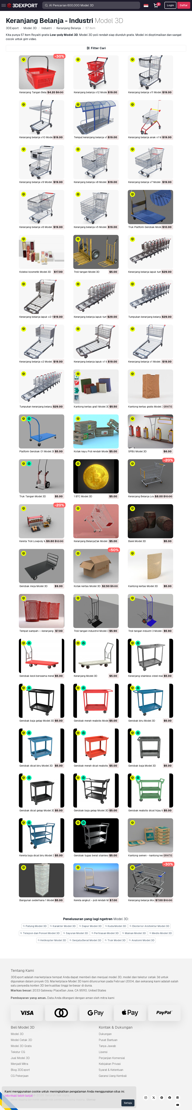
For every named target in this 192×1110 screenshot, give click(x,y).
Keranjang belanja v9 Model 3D (37, 182)
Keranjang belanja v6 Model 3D (37, 227)
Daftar (184, 5)
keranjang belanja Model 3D (144, 900)
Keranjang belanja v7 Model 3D (146, 182)
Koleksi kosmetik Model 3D (35, 271)
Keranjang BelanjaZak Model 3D (92, 541)
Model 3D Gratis (21, 1046)
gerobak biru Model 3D (141, 720)
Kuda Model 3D (115, 926)
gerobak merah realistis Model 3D (93, 720)
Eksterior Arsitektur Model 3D (149, 926)
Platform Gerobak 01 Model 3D (37, 451)
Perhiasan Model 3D (105, 933)
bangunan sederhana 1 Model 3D (38, 900)
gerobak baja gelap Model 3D (36, 720)
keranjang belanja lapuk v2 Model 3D (41, 316)
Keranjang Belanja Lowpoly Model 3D (150, 496)
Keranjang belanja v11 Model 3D (146, 92)
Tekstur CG (18, 1052)
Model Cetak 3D (21, 1040)
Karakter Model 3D (63, 926)
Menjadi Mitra (19, 1064)
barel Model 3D (137, 541)
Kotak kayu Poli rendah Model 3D (93, 451)
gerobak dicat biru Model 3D (36, 765)
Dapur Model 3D (90, 926)
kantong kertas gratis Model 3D (146, 406)
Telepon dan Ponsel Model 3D (40, 933)
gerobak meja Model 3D (33, 586)
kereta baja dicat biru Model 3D (37, 855)
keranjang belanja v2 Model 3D (37, 361)
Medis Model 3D (160, 933)
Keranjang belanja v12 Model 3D (92, 92)
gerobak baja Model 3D (142, 765)
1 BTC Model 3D (83, 496)
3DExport (17, 977)
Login (170, 5)
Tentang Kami (22, 970)
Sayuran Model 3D (75, 933)
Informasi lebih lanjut (19, 1096)
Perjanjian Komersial (112, 1058)
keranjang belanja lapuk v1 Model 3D (95, 361)
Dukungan (105, 1034)
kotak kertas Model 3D (87, 586)
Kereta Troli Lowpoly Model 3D (37, 541)
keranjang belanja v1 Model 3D (146, 361)
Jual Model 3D (20, 1058)
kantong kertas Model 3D (143, 586)
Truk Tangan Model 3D (32, 496)
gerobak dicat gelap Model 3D (37, 810)
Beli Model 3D (22, 1027)
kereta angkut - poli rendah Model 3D (96, 900)
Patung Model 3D (35, 926)
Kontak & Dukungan (115, 1027)
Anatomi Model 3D (142, 940)
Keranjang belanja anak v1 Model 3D (149, 137)
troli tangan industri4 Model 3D (92, 631)
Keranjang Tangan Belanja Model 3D (40, 92)
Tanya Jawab (107, 1046)
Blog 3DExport (20, 1070)
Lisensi (103, 1052)
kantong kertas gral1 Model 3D (91, 406)
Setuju (128, 1103)
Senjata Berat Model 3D (85, 940)
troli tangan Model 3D (86, 271)
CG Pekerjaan (19, 1076)
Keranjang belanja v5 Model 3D (92, 227)
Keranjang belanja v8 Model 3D (92, 182)
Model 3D (17, 1034)
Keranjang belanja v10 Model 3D (38, 137)
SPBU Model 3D (137, 451)
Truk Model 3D (115, 940)
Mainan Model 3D (134, 933)
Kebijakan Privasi (110, 1064)
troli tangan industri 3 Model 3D (147, 631)
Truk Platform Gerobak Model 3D (147, 227)
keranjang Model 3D (85, 676)
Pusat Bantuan (108, 1040)
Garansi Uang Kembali (113, 1076)
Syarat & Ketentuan (111, 1070)
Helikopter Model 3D (52, 940)
